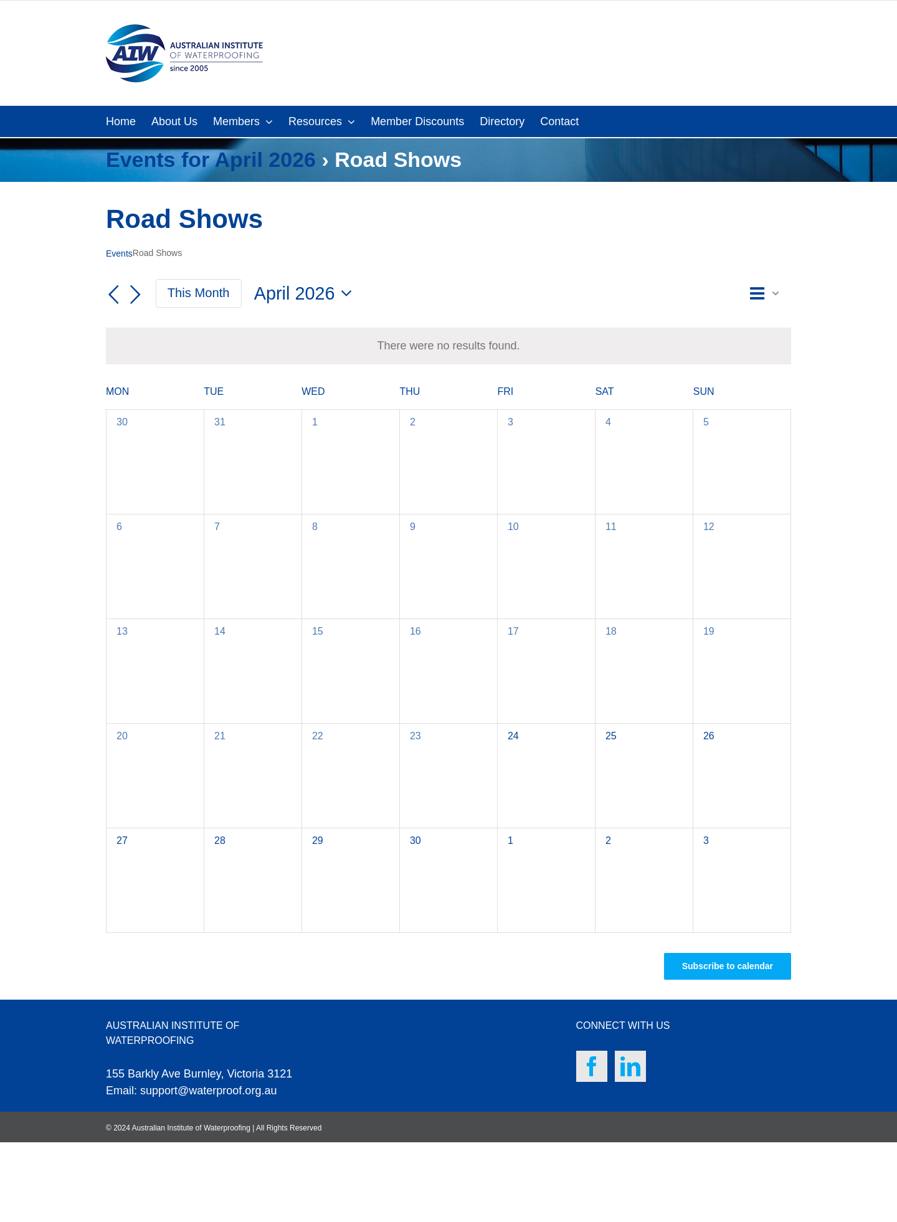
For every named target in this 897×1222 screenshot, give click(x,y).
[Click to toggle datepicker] (306, 293)
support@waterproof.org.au (208, 1090)
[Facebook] (591, 1066)
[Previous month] (113, 294)
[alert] (448, 346)
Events (119, 253)
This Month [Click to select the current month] (199, 293)
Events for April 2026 (211, 159)
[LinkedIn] (630, 1066)
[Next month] (135, 294)
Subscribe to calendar (727, 966)
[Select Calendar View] (768, 294)
